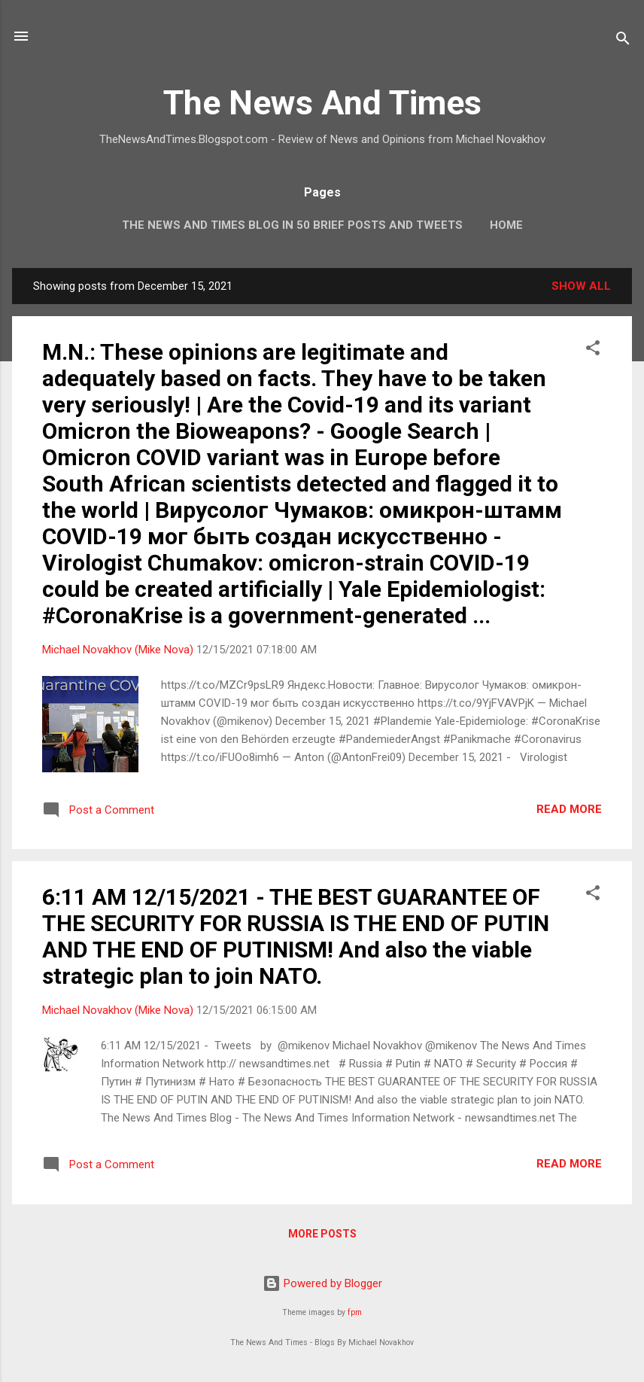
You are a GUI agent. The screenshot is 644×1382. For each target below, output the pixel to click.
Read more (569, 809)
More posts (322, 1234)
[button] (593, 350)
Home (506, 225)
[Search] (623, 41)
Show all (581, 286)
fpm (355, 1312)
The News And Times (322, 103)
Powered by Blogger (322, 1283)
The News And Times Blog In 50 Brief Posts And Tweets (292, 225)
